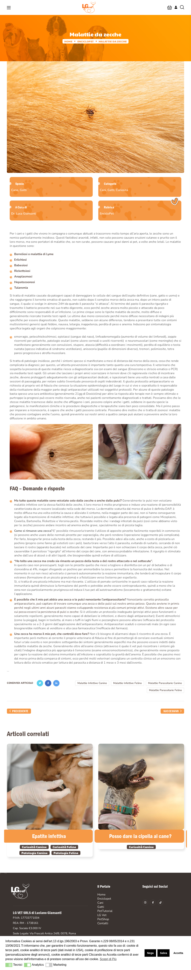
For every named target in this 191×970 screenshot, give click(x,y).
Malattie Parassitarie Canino (165, 683)
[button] (169, 7)
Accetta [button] (178, 953)
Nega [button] (150, 953)
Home (68, 41)
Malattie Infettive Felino (127, 683)
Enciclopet (85, 41)
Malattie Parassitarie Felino (165, 690)
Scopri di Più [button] (108, 959)
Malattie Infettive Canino (92, 683)
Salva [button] (163, 953)
